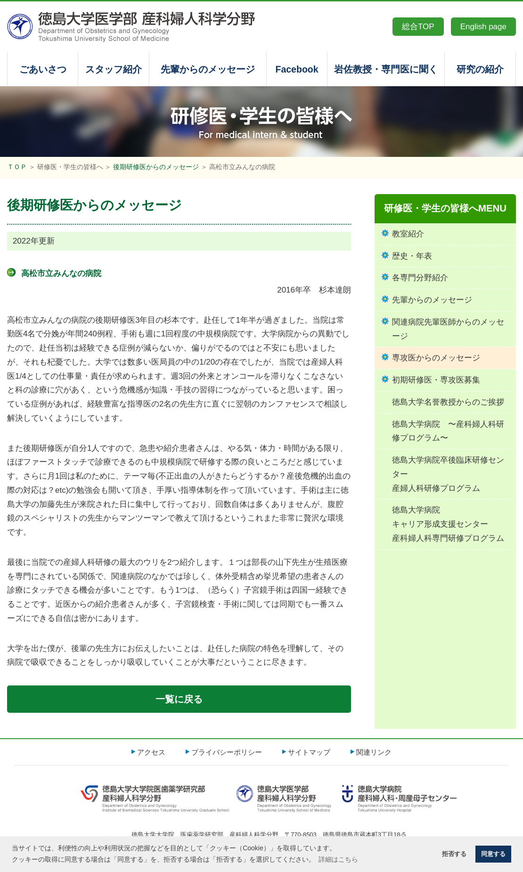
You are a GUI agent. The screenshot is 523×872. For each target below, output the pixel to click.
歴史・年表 (412, 256)
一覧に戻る (179, 699)
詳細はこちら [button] (338, 859)
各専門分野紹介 (420, 277)
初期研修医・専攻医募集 (436, 379)
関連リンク (374, 752)
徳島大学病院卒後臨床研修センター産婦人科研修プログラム (448, 474)
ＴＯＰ (17, 167)
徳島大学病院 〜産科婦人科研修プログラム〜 (448, 431)
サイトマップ (309, 752)
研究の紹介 (480, 69)
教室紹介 (408, 233)
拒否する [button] (454, 854)
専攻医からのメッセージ (436, 357)
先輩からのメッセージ (208, 69)
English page (483, 26)
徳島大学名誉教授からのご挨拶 (448, 402)
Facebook (296, 69)
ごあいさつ (42, 69)
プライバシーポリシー (226, 752)
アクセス (151, 752)
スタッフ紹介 (113, 69)
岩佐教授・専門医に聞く (386, 69)
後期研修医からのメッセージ (156, 167)
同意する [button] (493, 854)
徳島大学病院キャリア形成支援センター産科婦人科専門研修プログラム (448, 524)
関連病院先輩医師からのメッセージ (448, 329)
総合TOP (418, 26)
